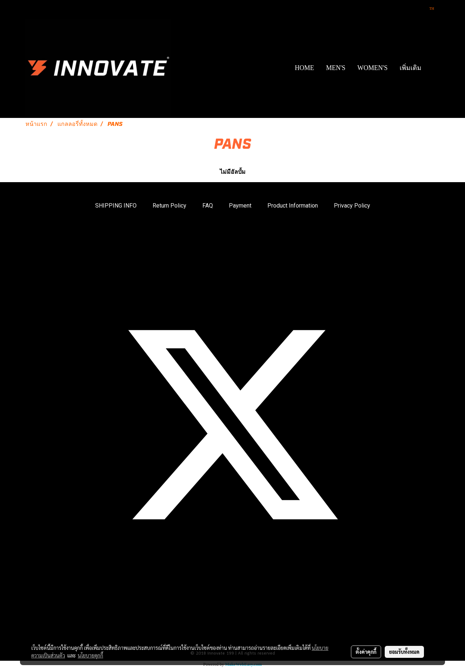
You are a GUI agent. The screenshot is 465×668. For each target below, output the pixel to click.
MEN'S (335, 67)
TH (429, 9)
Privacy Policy (352, 205)
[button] (434, 68)
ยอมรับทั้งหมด (404, 651)
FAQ (207, 205)
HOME (304, 67)
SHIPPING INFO (116, 205)
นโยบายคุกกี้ (90, 655)
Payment (240, 205)
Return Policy (169, 205)
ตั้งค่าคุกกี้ (366, 651)
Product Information (292, 205)
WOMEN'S (372, 67)
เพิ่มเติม (410, 67)
